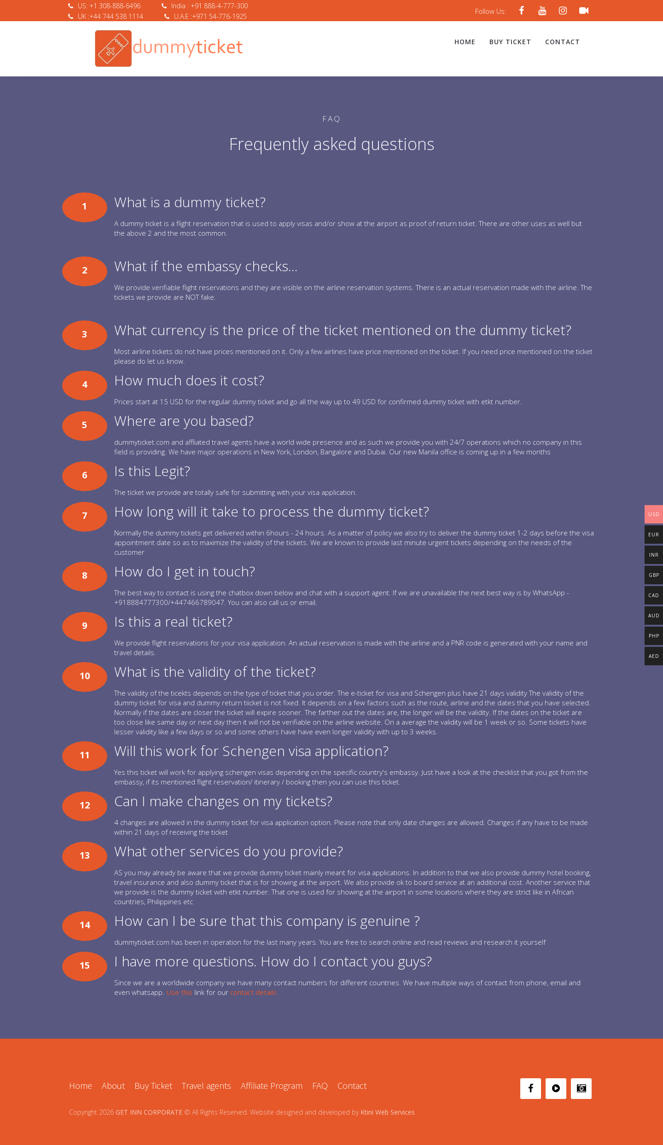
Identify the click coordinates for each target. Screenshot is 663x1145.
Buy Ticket (510, 41)
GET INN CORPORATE (149, 1103)
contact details (253, 983)
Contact (562, 41)
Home (465, 41)
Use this (179, 983)
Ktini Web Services (388, 1103)
